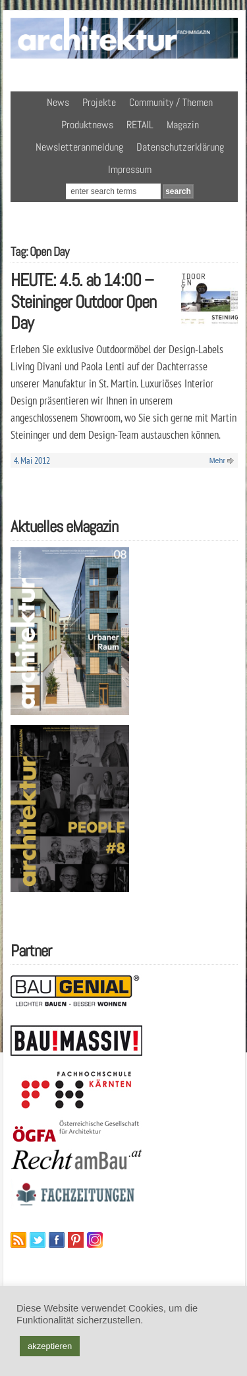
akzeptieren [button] (50, 1346)
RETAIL (139, 125)
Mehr (217, 460)
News (58, 102)
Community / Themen (171, 102)
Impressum (129, 169)
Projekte (99, 102)
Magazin (183, 125)
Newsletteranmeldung (79, 147)
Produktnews (87, 125)
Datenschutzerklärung (180, 147)
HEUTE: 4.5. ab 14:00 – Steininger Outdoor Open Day (83, 301)
